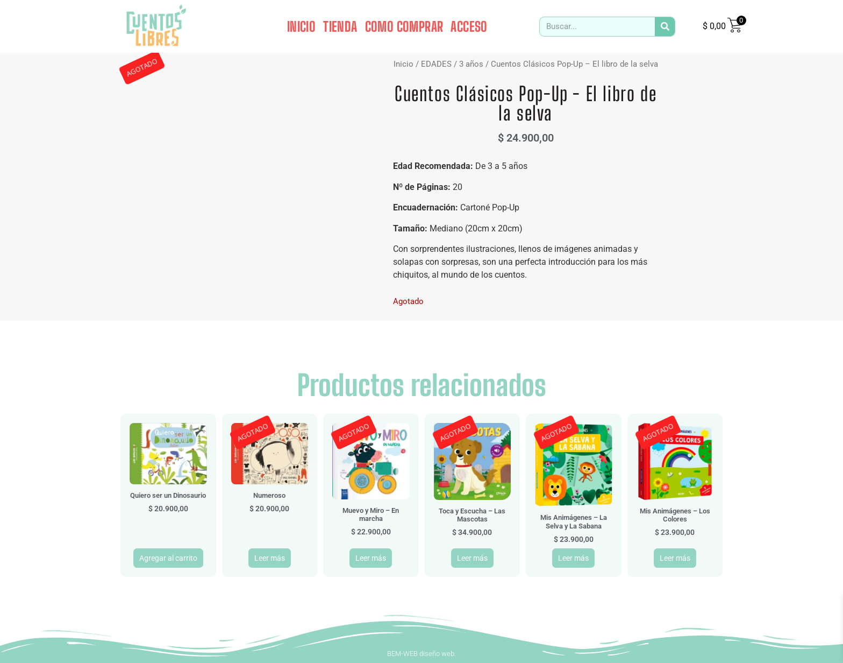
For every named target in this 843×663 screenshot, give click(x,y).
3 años (471, 64)
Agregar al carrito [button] (168, 558)
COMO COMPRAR (404, 26)
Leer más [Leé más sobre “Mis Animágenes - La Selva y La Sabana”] (573, 558)
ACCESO (469, 26)
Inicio (403, 64)
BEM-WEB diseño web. (421, 654)
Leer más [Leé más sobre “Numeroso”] (269, 558)
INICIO (301, 26)
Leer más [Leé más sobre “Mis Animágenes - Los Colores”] (675, 558)
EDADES (436, 64)
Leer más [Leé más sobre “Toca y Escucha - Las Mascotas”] (472, 558)
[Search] (665, 26)
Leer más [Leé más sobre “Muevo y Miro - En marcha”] (370, 558)
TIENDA (340, 26)
